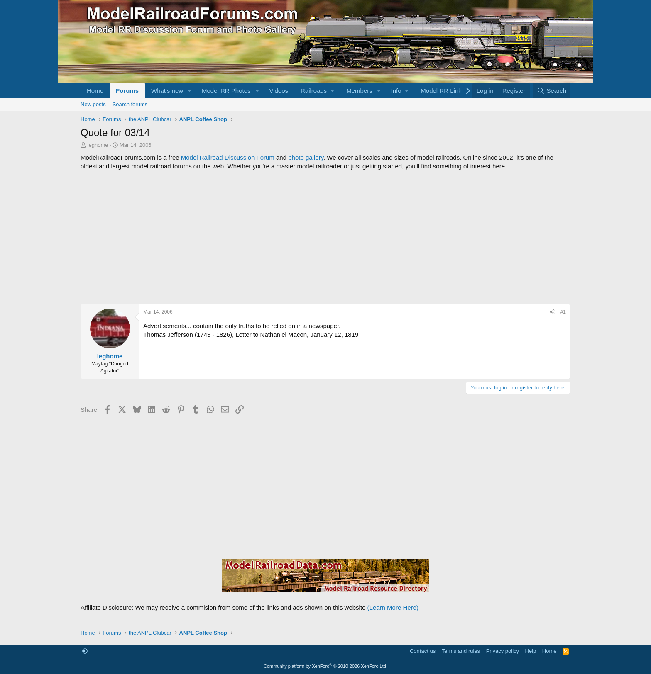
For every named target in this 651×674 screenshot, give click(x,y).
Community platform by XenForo (325, 666)
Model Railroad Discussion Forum (227, 157)
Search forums (130, 104)
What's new (167, 90)
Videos (278, 90)
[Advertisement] (325, 237)
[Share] (552, 312)
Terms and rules (461, 651)
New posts (93, 104)
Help (530, 651)
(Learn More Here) (392, 607)
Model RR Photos (226, 90)
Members (359, 90)
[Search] (551, 90)
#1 (563, 312)
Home (95, 90)
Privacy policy (502, 651)
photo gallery (305, 157)
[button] (190, 90)
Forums (127, 90)
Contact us (423, 651)
